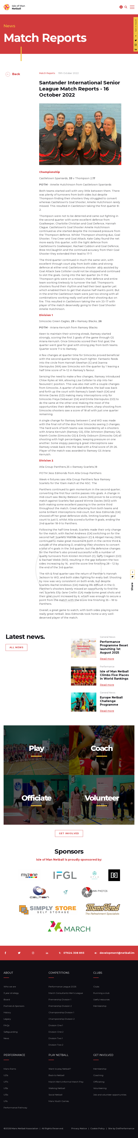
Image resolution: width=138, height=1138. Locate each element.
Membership (99, 1006)
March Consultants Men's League (66, 993)
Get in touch (136, 25)
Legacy (7, 1019)
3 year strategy (11, 993)
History (7, 1012)
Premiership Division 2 (60, 1006)
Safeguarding (11, 1031)
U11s (6, 1101)
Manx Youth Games (59, 1101)
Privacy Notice (79, 1128)
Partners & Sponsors (14, 1006)
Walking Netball (57, 1088)
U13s (6, 1094)
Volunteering (100, 1088)
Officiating (98, 1081)
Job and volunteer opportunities (109, 1094)
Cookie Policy (97, 1128)
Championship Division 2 (62, 1019)
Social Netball (55, 1094)
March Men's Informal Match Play (66, 1081)
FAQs (6, 1025)
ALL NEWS (17, 647)
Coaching (98, 1075)
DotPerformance (125, 1128)
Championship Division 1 (61, 1012)
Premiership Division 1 (60, 999)
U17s (6, 1081)
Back (16, 74)
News (6, 1038)
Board (7, 999)
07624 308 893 (73, 952)
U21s (6, 1075)
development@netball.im (117, 952)
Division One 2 (56, 1031)
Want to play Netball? (60, 1068)
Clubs (96, 986)
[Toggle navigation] (132, 7)
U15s (6, 1088)
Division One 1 (56, 1025)
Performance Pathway (15, 1107)
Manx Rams (10, 1068)
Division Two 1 (56, 1038)
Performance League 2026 (62, 986)
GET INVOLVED (69, 833)
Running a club (101, 993)
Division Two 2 (56, 1044)
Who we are (10, 986)
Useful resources (101, 999)
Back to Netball (56, 1075)
